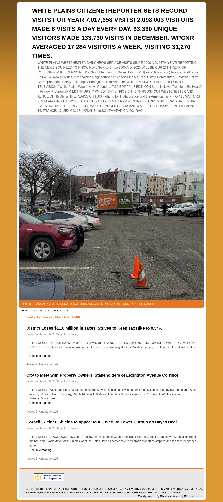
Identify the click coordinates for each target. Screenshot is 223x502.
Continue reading (42, 355)
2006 (47, 310)
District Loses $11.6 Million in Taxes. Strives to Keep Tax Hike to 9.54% (94, 328)
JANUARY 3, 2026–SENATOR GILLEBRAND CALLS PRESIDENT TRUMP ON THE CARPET (95, 303)
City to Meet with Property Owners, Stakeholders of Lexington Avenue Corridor (102, 375)
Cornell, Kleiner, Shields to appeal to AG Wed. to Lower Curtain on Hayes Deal (101, 422)
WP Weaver (190, 496)
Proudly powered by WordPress (155, 496)
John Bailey (70, 334)
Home (27, 303)
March (58, 310)
